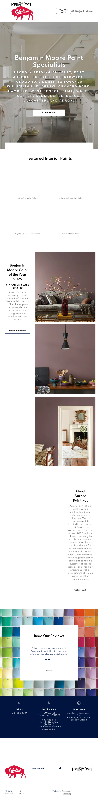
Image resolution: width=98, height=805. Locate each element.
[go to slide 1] (46, 670)
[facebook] (60, 769)
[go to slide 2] (49, 670)
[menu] (5, 11)
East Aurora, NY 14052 (48, 715)
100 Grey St (49, 713)
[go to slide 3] (51, 670)
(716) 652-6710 (19, 713)
